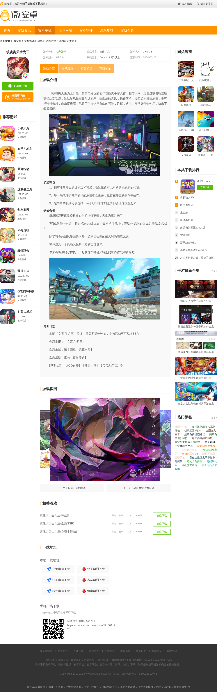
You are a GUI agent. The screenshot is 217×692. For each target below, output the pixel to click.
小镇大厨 (23, 128)
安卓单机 (44, 30)
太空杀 (184, 212)
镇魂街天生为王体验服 (54, 515)
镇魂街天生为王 (68, 40)
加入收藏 (187, 3)
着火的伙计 (205, 130)
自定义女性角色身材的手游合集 (196, 403)
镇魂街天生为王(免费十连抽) (58, 531)
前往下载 (161, 515)
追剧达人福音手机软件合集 (195, 300)
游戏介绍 (49, 68)
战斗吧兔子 (205, 80)
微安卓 (17, 40)
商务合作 (63, 650)
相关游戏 (86, 68)
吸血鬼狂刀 (186, 205)
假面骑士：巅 (205, 155)
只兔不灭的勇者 (77, 487)
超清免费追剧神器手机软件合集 (196, 326)
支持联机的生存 (184, 445)
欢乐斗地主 (24, 148)
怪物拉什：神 (186, 130)
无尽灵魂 (186, 155)
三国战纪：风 (186, 80)
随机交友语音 (190, 465)
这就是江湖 (24, 189)
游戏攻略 (106, 30)
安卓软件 (86, 30)
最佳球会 (23, 250)
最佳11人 (23, 271)
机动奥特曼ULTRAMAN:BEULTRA (193, 220)
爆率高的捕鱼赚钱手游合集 (195, 377)
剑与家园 (23, 209)
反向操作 (186, 105)
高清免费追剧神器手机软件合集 (196, 352)
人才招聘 (78, 650)
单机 (40, 40)
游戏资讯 (24, 30)
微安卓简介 (46, 650)
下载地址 (105, 68)
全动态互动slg (190, 453)
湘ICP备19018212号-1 (144, 673)
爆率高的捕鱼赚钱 (202, 438)
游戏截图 (68, 68)
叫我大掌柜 (24, 311)
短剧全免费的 (195, 461)
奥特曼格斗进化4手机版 (193, 250)
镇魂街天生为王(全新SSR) (57, 523)
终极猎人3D (187, 197)
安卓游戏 (29, 40)
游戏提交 (157, 650)
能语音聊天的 (190, 449)
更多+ (214, 271)
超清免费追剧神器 (195, 434)
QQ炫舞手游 (25, 291)
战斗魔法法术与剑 (144, 487)
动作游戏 (51, 40)
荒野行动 (23, 169)
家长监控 (125, 650)
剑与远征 (23, 230)
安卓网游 (65, 30)
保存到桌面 (206, 3)
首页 (7, 30)
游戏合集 (127, 30)
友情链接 (110, 650)
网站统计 (172, 650)
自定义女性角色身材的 (188, 442)
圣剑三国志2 (205, 181)
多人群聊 (210, 442)
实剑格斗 (205, 105)
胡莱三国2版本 (193, 430)
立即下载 (204, 187)
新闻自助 (141, 650)
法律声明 (94, 650)
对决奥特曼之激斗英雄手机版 (197, 257)
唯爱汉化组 (181, 426)
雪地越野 (185, 235)
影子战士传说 (188, 242)
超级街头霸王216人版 (192, 227)
